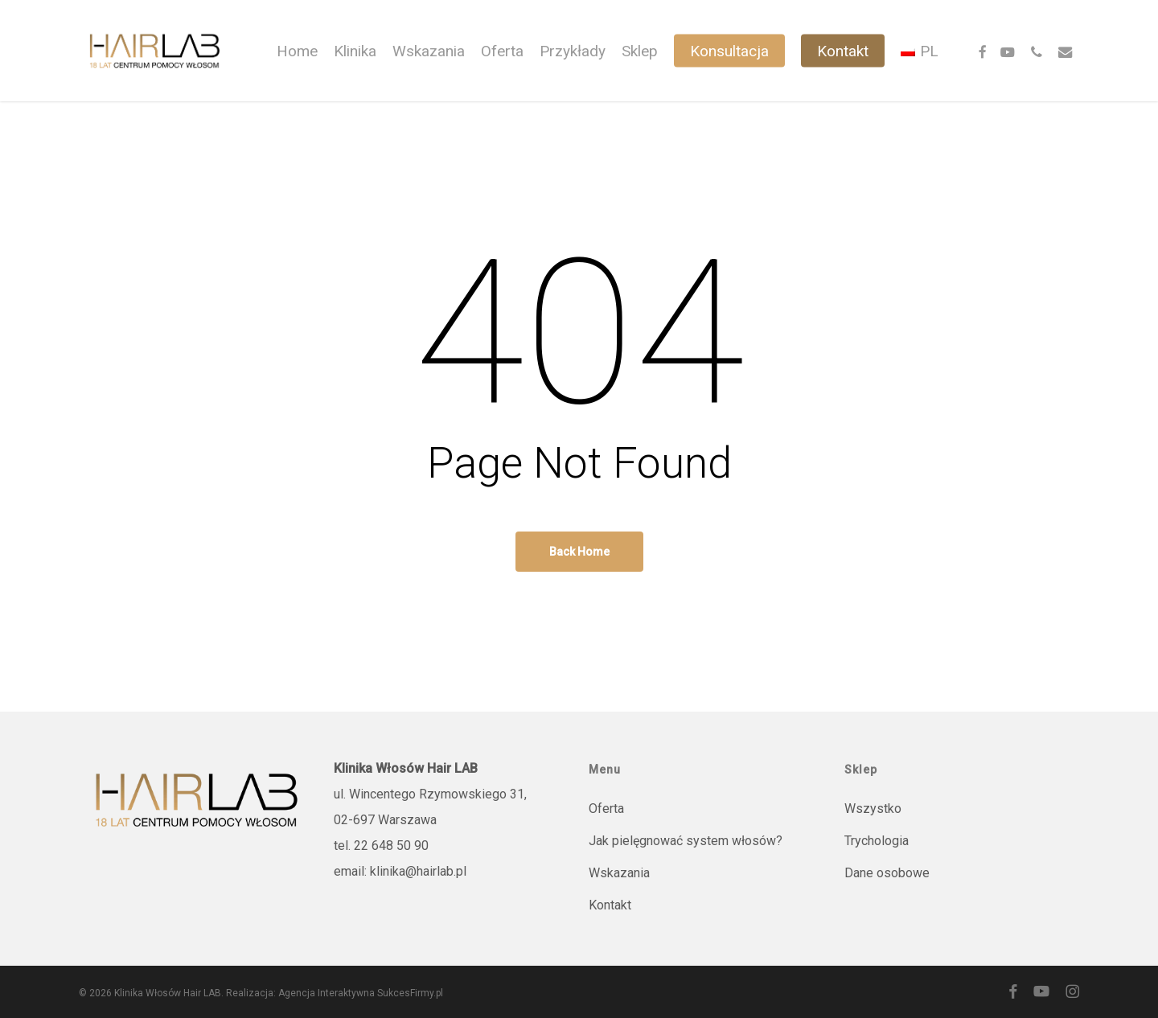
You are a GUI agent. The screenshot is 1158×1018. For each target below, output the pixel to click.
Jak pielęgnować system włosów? (685, 840)
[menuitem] (919, 51)
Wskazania (619, 872)
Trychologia (876, 840)
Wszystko (872, 808)
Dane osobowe (887, 872)
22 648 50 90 (391, 845)
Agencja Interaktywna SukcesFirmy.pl (360, 993)
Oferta (606, 808)
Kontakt (610, 905)
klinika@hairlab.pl (418, 871)
